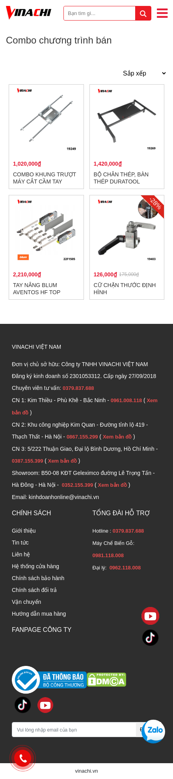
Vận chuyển (26, 602)
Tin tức (20, 542)
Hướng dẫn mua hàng (39, 614)
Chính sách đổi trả (34, 590)
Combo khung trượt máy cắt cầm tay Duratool (44, 181)
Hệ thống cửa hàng (35, 566)
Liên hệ (21, 554)
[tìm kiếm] (143, 13)
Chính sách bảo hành (38, 578)
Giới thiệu (24, 531)
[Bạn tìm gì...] (107, 13)
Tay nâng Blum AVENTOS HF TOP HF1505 (36, 292)
